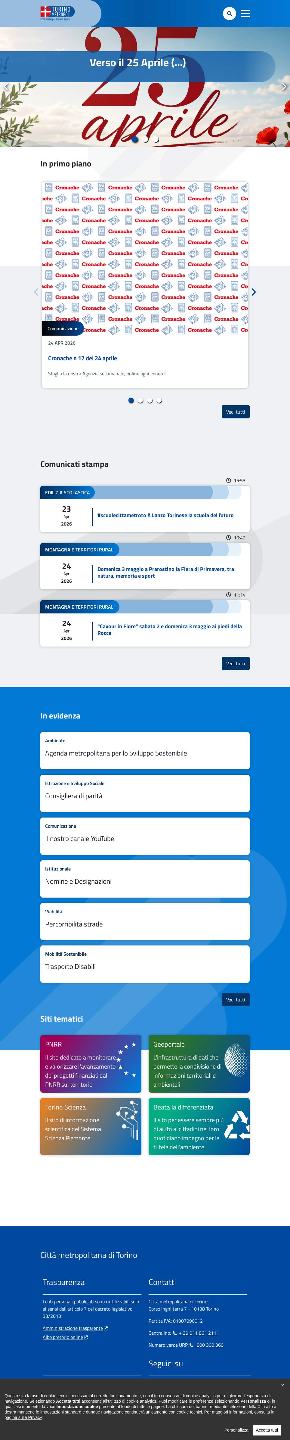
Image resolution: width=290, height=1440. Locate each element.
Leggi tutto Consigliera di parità (145, 793)
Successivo (283, 86)
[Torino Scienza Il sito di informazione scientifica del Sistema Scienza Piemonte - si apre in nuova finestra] (90, 1126)
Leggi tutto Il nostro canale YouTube (145, 836)
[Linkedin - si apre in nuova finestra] (172, 1382)
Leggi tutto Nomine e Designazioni (145, 879)
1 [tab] (134, 139)
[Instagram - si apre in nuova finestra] (163, 1382)
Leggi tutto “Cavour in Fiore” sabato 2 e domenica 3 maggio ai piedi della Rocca (145, 623)
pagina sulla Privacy (23, 1429)
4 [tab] (159, 400)
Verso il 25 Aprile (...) (138, 62)
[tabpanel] (145, 87)
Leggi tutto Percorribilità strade (145, 921)
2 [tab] (145, 139)
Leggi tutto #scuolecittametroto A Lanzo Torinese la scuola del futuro (145, 509)
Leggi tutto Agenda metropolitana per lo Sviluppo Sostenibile (145, 750)
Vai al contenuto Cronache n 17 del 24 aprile (145, 285)
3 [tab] (155, 139)
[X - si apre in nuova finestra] (192, 1382)
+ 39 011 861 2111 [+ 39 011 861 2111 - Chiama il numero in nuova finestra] (195, 1332)
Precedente (6, 86)
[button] (245, 13)
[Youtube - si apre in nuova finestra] (201, 1382)
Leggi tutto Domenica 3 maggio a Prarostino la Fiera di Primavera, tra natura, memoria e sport (145, 566)
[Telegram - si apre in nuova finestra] (182, 1382)
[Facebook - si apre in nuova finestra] (153, 1382)
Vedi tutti (238, 411)
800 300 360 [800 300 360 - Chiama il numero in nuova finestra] (206, 1344)
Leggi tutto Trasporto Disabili (145, 964)
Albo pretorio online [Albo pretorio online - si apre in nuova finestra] (63, 1337)
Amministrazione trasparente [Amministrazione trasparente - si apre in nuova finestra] (73, 1328)
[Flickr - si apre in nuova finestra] (211, 1382)
